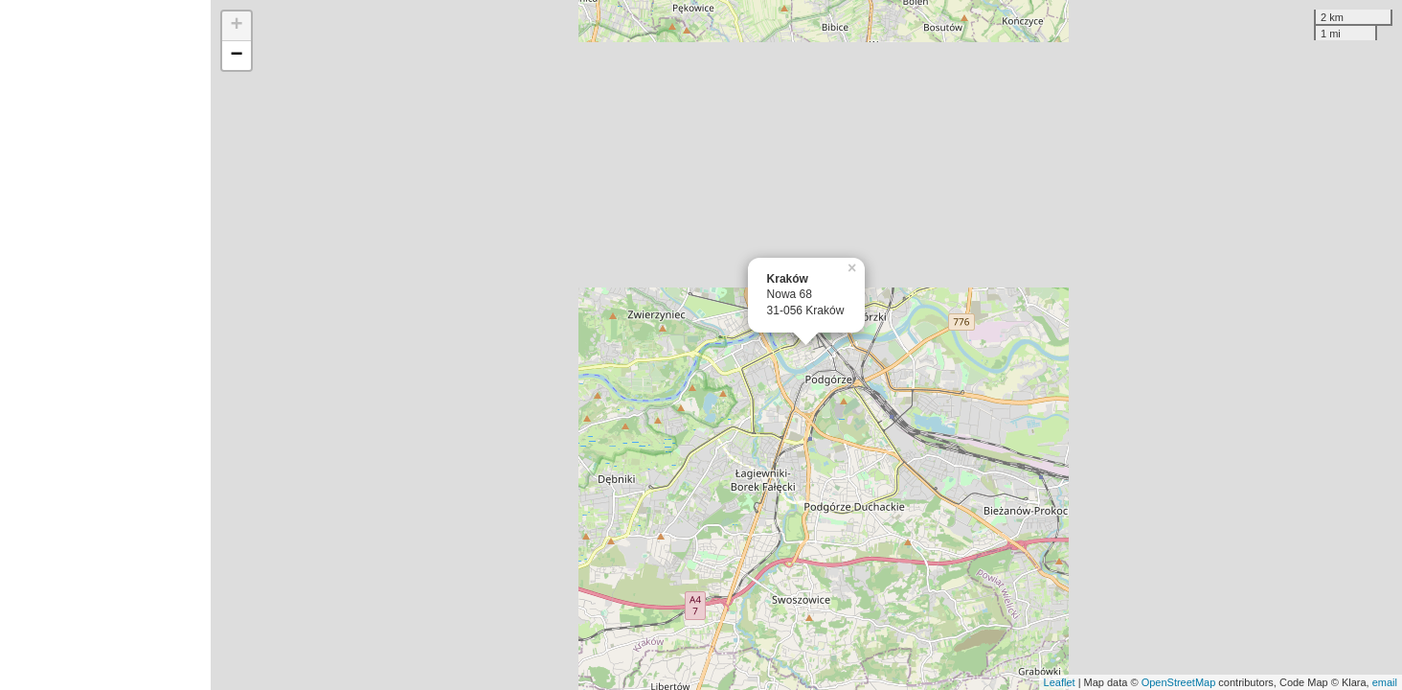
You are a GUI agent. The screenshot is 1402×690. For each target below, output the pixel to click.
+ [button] (237, 26)
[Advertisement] (105, 345)
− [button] (237, 55)
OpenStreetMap (1179, 682)
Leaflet (1059, 682)
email (1384, 682)
